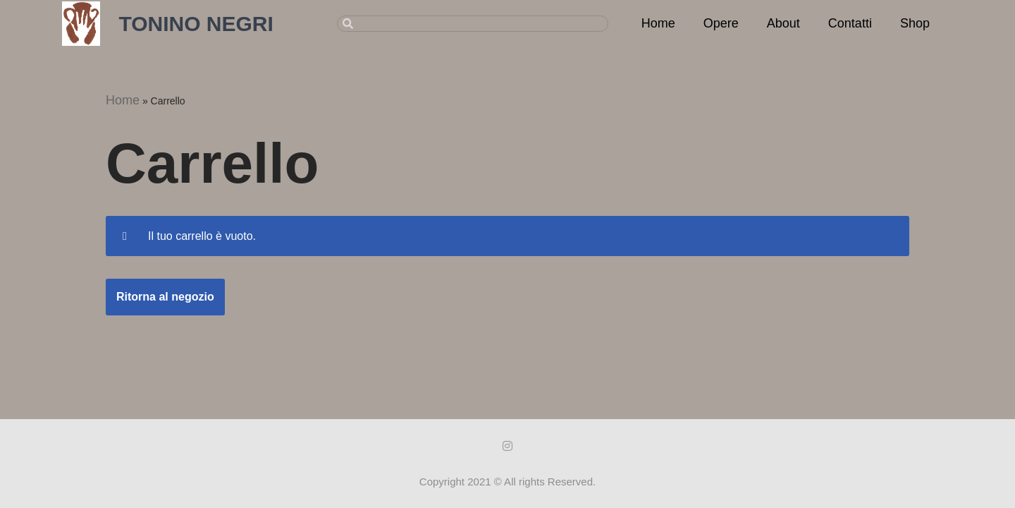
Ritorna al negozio (165, 297)
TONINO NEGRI (195, 23)
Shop (915, 23)
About (783, 23)
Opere (721, 23)
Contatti (850, 23)
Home (658, 23)
